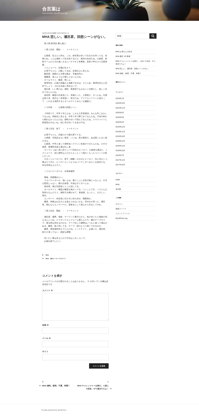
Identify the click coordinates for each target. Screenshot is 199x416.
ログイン (119, 204)
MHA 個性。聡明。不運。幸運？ (128, 73)
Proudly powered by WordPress (53, 410)
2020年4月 (120, 113)
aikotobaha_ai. (63, 33)
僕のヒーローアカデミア (58, 258)
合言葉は (51, 9)
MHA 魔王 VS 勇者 (123, 56)
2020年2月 (120, 122)
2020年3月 (120, 117)
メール (46, 338)
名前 (45, 325)
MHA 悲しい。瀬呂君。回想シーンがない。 (133, 69)
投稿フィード (121, 209)
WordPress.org (121, 218)
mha (47, 258)
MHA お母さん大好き (124, 52)
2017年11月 (120, 160)
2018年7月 (120, 155)
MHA (47, 255)
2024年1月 (120, 98)
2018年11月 (120, 146)
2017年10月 (120, 165)
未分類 (118, 189)
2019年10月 (120, 136)
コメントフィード (123, 213)
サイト (45, 351)
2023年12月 (120, 103)
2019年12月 (120, 127)
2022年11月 (120, 108)
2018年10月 (120, 150)
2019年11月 (120, 132)
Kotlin (118, 180)
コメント (47, 290)
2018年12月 (120, 141)
